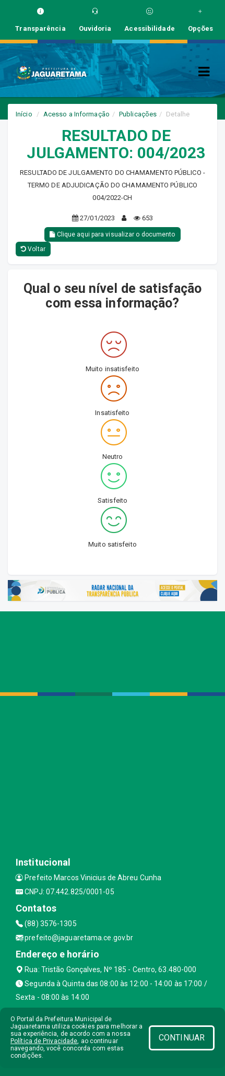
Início (24, 114)
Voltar (33, 249)
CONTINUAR (182, 1038)
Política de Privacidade (43, 1041)
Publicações (138, 114)
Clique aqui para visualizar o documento (112, 234)
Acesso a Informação (76, 114)
